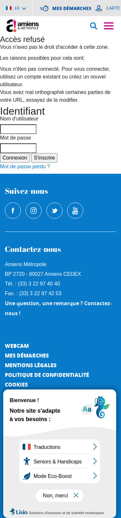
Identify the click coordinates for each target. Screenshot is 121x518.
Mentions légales (30, 365)
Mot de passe (15, 137)
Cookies (16, 384)
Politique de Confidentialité (47, 374)
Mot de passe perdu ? (25, 166)
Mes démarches (27, 355)
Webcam (17, 345)
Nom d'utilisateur (19, 118)
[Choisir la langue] (16, 8)
